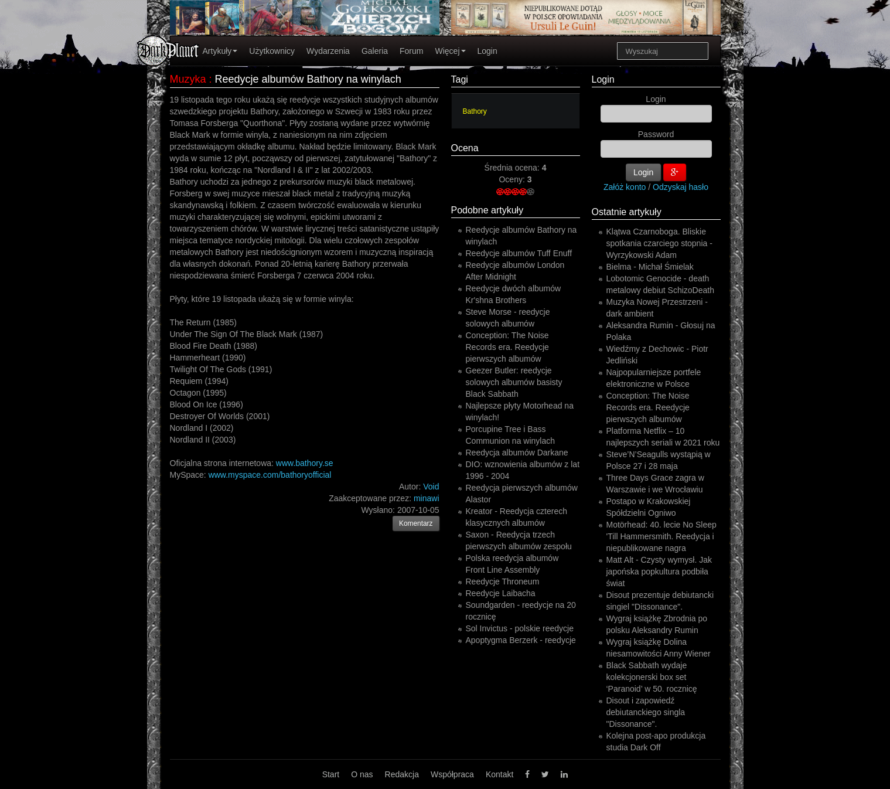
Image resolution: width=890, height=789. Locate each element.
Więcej (450, 51)
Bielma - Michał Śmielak (650, 266)
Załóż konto (624, 187)
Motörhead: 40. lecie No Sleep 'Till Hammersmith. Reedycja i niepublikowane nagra (661, 536)
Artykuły (220, 51)
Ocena (465, 148)
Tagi (459, 79)
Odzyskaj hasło (680, 187)
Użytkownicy (272, 51)
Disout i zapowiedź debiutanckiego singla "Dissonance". (646, 712)
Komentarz (416, 523)
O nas (362, 774)
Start (331, 774)
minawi (426, 498)
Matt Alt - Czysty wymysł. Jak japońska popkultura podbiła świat (659, 571)
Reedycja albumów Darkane (517, 452)
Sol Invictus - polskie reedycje (520, 628)
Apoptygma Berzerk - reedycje (521, 640)
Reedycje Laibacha (501, 593)
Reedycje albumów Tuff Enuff (519, 253)
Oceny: (513, 179)
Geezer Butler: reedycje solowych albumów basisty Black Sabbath (514, 382)
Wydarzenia (328, 51)
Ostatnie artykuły (626, 212)
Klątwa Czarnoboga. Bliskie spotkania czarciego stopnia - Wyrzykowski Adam (659, 243)
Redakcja (402, 774)
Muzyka (188, 79)
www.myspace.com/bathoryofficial (270, 474)
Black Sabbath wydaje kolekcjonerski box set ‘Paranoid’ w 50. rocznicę (651, 677)
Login (487, 51)
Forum (411, 51)
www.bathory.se (304, 463)
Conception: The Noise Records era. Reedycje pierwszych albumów (507, 347)
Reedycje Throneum (503, 581)
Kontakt (499, 774)
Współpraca (452, 774)
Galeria (375, 51)
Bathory (475, 111)
